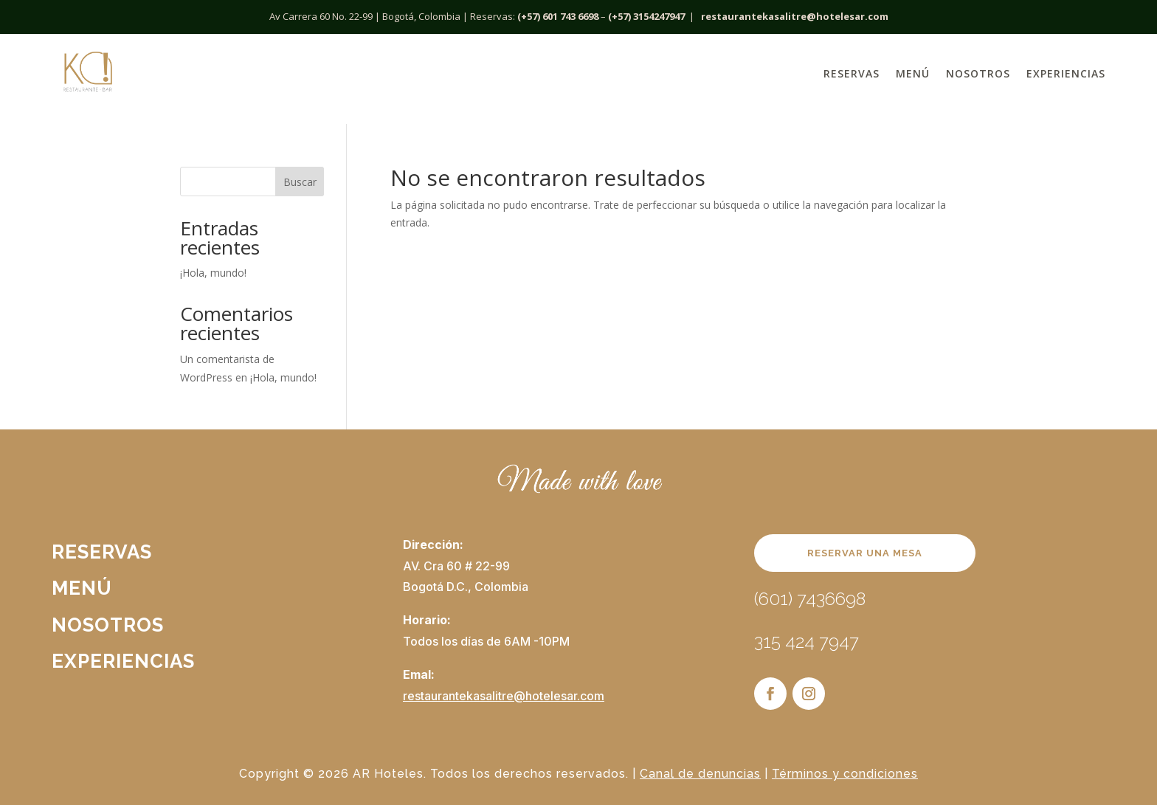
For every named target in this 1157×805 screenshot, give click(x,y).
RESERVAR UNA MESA (864, 553)
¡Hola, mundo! (213, 273)
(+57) (619, 16)
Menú (913, 73)
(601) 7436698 (810, 598)
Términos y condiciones (845, 774)
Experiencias (1065, 73)
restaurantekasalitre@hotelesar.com (794, 16)
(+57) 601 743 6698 (557, 16)
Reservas (851, 73)
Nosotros (978, 73)
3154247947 (659, 16)
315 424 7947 (806, 641)
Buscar (300, 182)
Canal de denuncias (700, 774)
